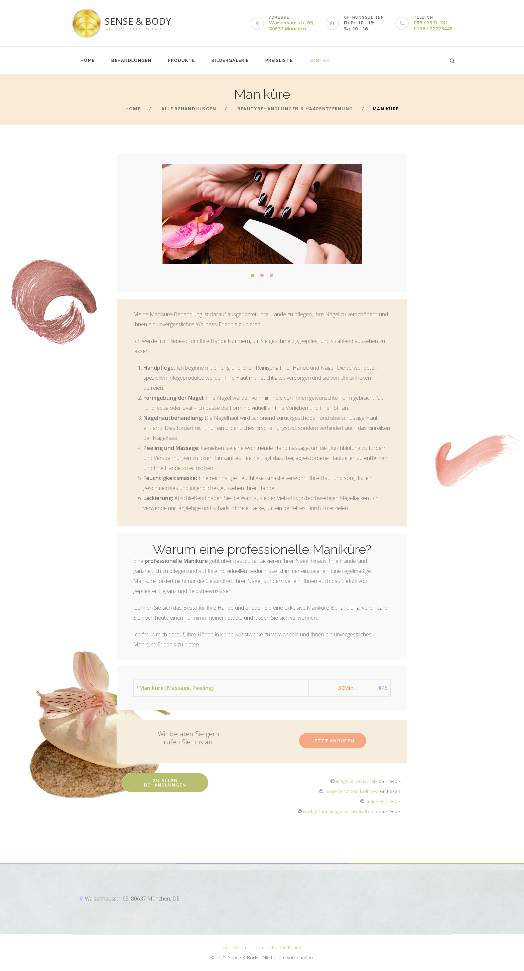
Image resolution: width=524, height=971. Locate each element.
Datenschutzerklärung (277, 947)
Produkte (181, 60)
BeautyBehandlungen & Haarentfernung (295, 109)
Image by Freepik (383, 801)
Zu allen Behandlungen (165, 782)
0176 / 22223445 (433, 28)
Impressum (235, 947)
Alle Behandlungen (188, 109)
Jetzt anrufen (332, 740)
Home (88, 60)
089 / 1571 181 (431, 22)
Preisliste (279, 60)
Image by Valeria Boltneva (351, 791)
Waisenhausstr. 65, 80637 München (291, 25)
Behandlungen (131, 60)
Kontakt (321, 60)
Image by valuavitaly (356, 781)
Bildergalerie (230, 60)
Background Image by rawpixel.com (340, 811)
